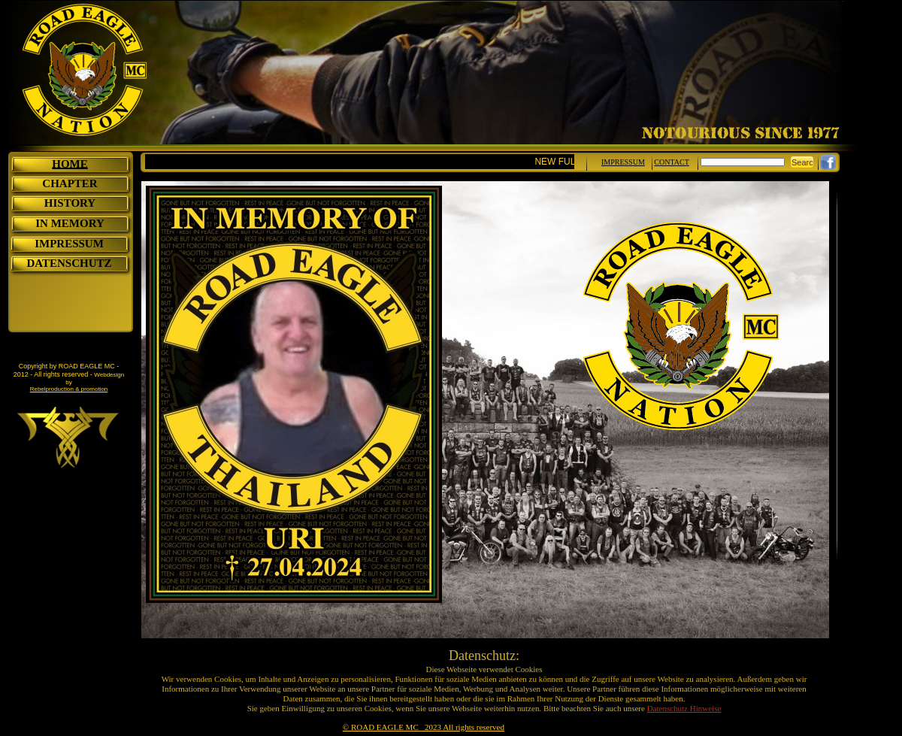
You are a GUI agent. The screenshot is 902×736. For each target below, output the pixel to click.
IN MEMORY (69, 223)
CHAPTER (69, 183)
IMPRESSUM (69, 244)
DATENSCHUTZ (68, 263)
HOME (70, 164)
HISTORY (69, 203)
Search (805, 162)
